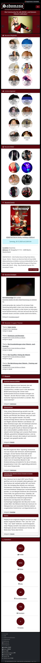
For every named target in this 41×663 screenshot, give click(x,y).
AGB (4, 636)
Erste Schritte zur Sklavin (18, 337)
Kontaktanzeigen (14, 317)
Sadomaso (13, 404)
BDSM (10, 331)
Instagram (5, 645)
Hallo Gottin (12, 327)
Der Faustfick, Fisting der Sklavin (19, 355)
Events (21, 628)
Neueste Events (10, 202)
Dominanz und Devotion (16, 336)
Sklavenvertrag (8, 407)
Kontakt (5, 634)
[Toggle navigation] (38, 6)
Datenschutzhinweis (8, 637)
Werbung (5, 641)
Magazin (7, 376)
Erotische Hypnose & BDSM (12, 381)
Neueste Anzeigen (10, 275)
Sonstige (12, 512)
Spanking (6, 446)
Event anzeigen (33, 269)
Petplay (6, 515)
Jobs (21, 584)
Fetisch (12, 442)
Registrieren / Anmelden (32, 1)
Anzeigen (21, 613)
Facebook (5, 643)
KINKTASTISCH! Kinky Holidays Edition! (20, 237)
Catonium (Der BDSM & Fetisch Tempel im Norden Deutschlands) (18, 474)
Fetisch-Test (7, 658)
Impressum (6, 639)
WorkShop (14, 329)
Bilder (21, 569)
